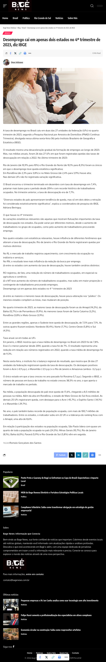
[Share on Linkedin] (78, 455)
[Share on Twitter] (15, 53)
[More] (30, 53)
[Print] (25, 53)
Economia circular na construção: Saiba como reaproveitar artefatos (51, 630)
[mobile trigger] (5, 6)
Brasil (8, 33)
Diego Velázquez (17, 62)
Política (23, 497)
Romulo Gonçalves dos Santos (25, 442)
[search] (92, 5)
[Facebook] (13, 646)
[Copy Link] (20, 53)
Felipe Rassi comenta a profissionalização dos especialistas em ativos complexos (56, 615)
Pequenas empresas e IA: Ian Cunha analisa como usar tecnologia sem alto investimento (59, 600)
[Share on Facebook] (10, 53)
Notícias (24, 514)
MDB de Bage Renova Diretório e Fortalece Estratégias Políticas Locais (52, 492)
